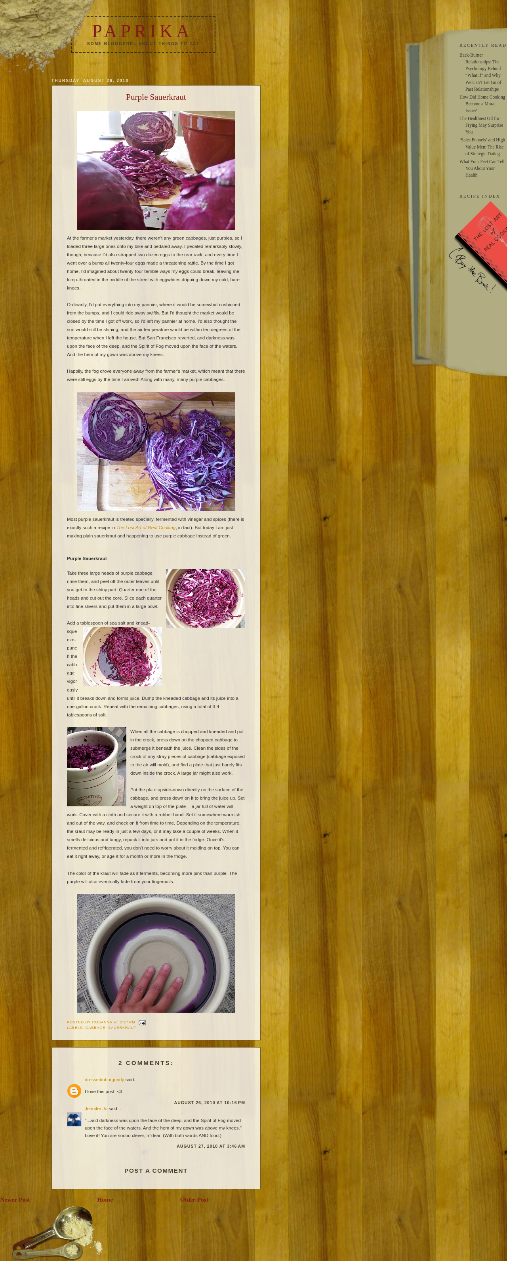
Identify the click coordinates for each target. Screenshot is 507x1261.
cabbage (95, 1028)
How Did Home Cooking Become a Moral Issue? (482, 104)
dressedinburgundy (104, 1079)
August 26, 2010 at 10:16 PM (209, 1102)
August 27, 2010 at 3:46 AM (211, 1146)
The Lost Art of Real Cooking (146, 527)
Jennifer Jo (96, 1108)
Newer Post (15, 1199)
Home (105, 1199)
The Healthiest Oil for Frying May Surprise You (481, 125)
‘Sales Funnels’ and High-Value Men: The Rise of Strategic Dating (483, 146)
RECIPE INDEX (479, 196)
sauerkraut (122, 1028)
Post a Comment (156, 1170)
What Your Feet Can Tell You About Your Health (482, 168)
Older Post (194, 1199)
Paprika (142, 31)
